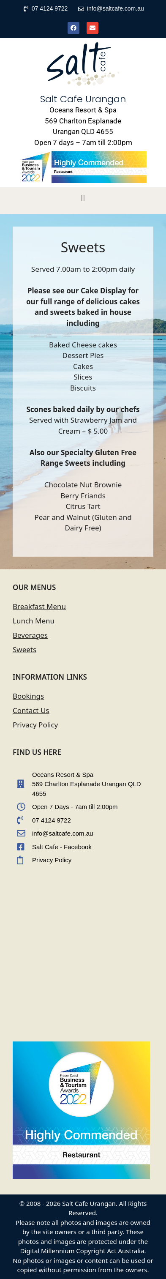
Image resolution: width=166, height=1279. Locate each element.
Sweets (24, 649)
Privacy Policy (35, 725)
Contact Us (31, 710)
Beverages (30, 635)
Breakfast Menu (39, 606)
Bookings (28, 696)
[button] (83, 198)
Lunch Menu (33, 621)
